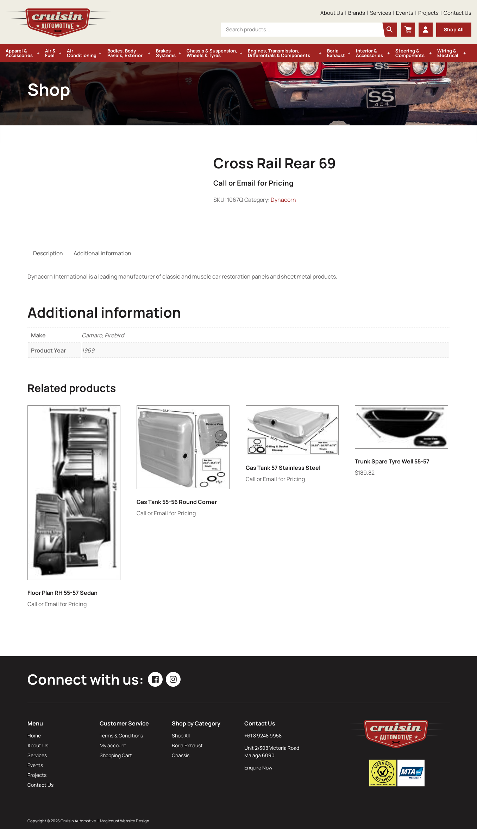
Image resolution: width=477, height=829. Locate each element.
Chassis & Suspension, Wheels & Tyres (212, 53)
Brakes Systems (166, 53)
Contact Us (457, 12)
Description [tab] (48, 253)
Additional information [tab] (102, 253)
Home (34, 735)
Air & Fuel (50, 53)
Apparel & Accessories (19, 53)
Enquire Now (258, 767)
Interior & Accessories (369, 53)
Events (404, 12)
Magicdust (109, 820)
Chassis (180, 755)
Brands (356, 12)
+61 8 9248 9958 (263, 735)
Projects (428, 12)
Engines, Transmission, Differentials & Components (279, 53)
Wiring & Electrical (447, 53)
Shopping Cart (116, 755)
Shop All (454, 29)
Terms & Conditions (121, 735)
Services (380, 12)
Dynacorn (283, 200)
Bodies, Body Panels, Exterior (125, 53)
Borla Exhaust (336, 53)
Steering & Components (410, 53)
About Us (331, 12)
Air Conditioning (81, 53)
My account (113, 745)
